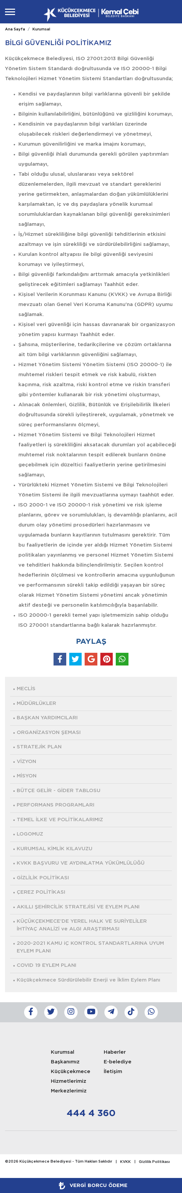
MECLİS (26, 689)
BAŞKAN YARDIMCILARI (47, 718)
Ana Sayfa (15, 29)
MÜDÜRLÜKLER (36, 703)
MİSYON (26, 776)
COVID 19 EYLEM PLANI (46, 965)
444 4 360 (91, 1113)
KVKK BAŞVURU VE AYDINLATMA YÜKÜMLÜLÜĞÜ (81, 863)
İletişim (113, 1071)
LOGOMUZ (30, 834)
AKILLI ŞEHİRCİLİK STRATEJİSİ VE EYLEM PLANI (78, 907)
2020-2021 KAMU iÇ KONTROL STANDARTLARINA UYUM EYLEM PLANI (90, 947)
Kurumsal (41, 29)
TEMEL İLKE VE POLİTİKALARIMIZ (60, 819)
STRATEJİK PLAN (39, 747)
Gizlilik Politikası (154, 1162)
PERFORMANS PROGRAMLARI (55, 805)
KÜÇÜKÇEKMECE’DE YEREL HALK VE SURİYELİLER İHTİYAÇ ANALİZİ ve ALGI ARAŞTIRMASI (82, 925)
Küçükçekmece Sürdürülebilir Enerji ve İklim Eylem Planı (88, 980)
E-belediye (117, 1062)
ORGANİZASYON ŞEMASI (49, 732)
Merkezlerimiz (69, 1091)
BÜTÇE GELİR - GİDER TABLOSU (58, 790)
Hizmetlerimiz (68, 1081)
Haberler (115, 1052)
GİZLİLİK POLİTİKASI (43, 878)
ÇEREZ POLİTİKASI (41, 892)
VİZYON (26, 761)
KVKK (125, 1162)
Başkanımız (65, 1062)
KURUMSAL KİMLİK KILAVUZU (54, 849)
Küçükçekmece (70, 1071)
